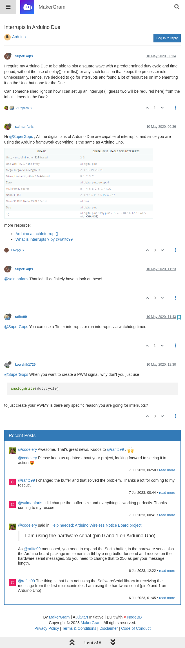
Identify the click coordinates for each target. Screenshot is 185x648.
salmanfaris (24, 112)
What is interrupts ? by (35, 225)
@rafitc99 (64, 225)
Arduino (19, 22)
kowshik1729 (25, 350)
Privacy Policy (46, 614)
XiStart (82, 603)
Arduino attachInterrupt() (36, 219)
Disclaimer (108, 614)
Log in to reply (167, 24)
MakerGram (59, 603)
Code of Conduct (136, 614)
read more (167, 456)
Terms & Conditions (79, 614)
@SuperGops (21, 122)
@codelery (27, 435)
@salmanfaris (16, 264)
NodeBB (134, 603)
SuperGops (24, 42)
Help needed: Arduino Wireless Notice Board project (95, 511)
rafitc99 (21, 302)
